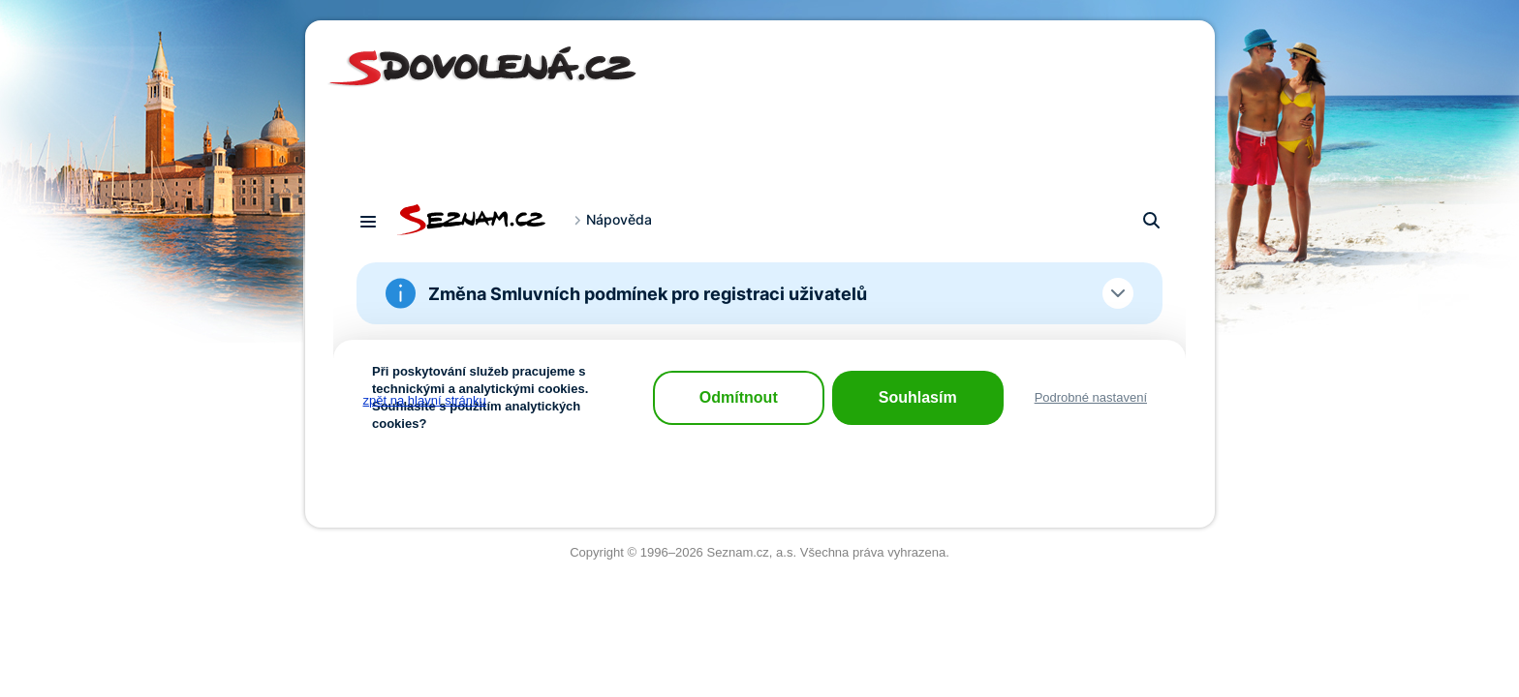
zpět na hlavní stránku (424, 400)
